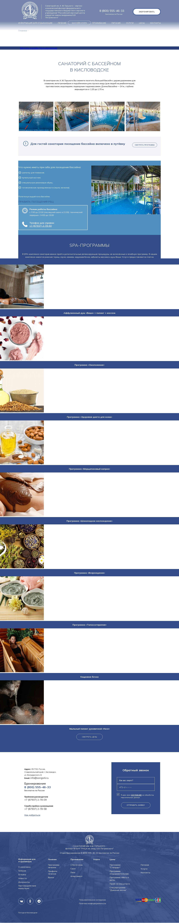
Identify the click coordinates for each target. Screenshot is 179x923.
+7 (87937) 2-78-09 (35, 799)
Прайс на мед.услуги (120, 884)
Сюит (73, 869)
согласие (136, 794)
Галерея (22, 871)
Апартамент (77, 876)
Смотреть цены (89, 737)
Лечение (62, 23)
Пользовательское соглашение (92, 900)
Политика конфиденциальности (92, 904)
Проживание (99, 23)
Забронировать (146, 12)
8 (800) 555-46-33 (111, 11)
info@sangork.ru (39, 778)
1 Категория (76, 865)
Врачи (51, 877)
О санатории (24, 867)
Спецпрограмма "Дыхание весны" (118, 888)
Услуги (129, 23)
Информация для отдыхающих (35, 23)
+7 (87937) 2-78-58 (35, 809)
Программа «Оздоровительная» (119, 872)
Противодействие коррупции (27, 887)
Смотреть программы (145, 145)
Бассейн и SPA (79, 23)
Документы (24, 882)
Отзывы (22, 874)
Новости (22, 878)
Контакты (155, 23)
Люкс (73, 872)
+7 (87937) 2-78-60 (40, 225)
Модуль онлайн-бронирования (38, 48)
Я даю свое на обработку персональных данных (137, 796)
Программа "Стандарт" (115, 866)
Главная (23, 30)
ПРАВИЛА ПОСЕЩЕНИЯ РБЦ (36, 201)
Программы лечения (53, 866)
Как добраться (33, 815)
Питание (116, 23)
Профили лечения (52, 872)
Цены (142, 23)
